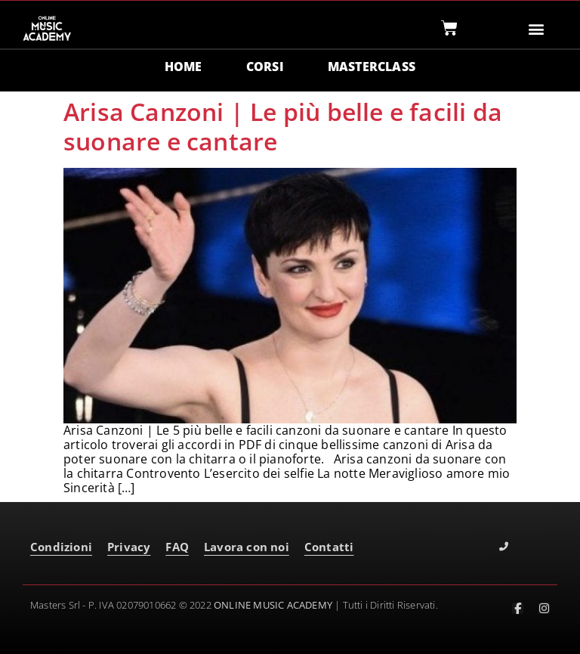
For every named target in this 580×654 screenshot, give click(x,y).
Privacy (128, 546)
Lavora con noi (246, 546)
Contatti (329, 546)
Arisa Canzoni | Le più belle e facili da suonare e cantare (282, 126)
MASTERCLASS (371, 66)
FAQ (177, 546)
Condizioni (61, 546)
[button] (536, 28)
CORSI (265, 66)
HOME (183, 66)
